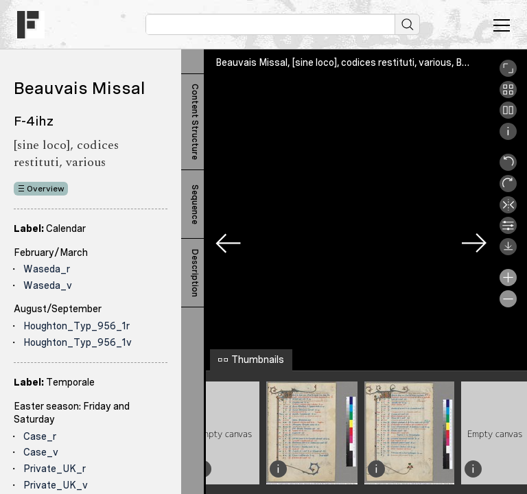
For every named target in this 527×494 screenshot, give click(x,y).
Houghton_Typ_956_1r (76, 325)
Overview (46, 188)
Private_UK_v (55, 485)
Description (195, 273)
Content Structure (195, 122)
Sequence (195, 204)
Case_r (39, 436)
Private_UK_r (54, 468)
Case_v (40, 452)
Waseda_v (47, 285)
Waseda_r (46, 268)
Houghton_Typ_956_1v (77, 342)
